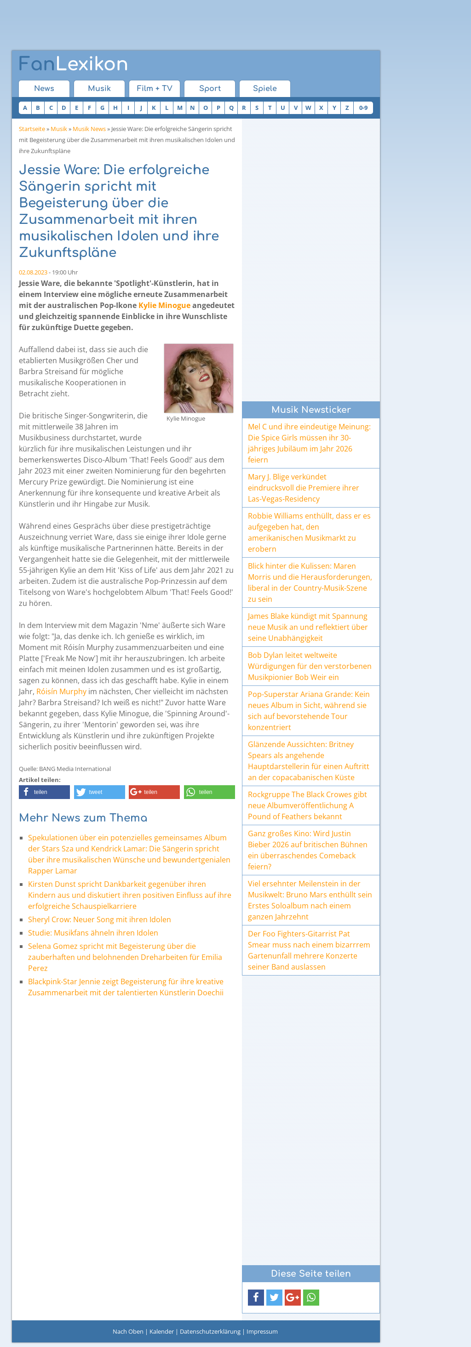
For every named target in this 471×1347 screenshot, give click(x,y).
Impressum (262, 1331)
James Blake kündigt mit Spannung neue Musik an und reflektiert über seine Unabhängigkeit (308, 627)
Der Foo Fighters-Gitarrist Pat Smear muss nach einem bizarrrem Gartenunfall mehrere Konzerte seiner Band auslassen (309, 950)
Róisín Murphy (61, 691)
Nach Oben (128, 1331)
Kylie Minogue (164, 305)
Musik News (89, 129)
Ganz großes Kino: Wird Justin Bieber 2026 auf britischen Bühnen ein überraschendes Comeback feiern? (308, 850)
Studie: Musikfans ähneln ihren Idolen (93, 933)
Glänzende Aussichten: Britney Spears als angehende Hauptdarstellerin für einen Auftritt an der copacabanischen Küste (308, 760)
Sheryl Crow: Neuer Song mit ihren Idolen (99, 919)
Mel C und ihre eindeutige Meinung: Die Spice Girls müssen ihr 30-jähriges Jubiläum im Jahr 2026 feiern (309, 443)
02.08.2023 (33, 272)
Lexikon (73, 64)
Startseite (32, 129)
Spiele (265, 89)
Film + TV (154, 89)
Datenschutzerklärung (210, 1331)
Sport (210, 89)
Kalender (161, 1331)
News (44, 89)
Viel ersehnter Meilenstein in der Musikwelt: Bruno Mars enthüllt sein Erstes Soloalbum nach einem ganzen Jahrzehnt (310, 900)
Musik (99, 89)
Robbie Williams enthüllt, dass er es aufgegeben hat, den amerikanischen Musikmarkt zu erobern (309, 532)
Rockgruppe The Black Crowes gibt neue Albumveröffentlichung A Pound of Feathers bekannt (307, 805)
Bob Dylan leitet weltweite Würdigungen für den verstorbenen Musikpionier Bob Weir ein (310, 666)
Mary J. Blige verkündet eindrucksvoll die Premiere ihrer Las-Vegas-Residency (303, 488)
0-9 (363, 107)
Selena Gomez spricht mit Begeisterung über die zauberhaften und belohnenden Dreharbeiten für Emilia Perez (125, 957)
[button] (44, 792)
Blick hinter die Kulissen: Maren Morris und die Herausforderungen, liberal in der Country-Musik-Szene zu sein (310, 582)
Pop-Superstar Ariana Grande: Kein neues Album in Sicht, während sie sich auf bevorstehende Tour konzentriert (309, 710)
